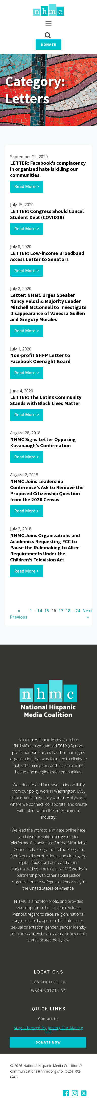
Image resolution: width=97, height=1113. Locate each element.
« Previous (18, 614)
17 (61, 610)
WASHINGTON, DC (48, 990)
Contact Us (48, 1019)
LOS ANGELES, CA (48, 982)
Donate (48, 44)
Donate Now (48, 1042)
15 (46, 610)
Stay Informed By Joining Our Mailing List (48, 1030)
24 (78, 610)
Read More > (26, 186)
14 (39, 610)
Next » (87, 614)
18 (68, 610)
